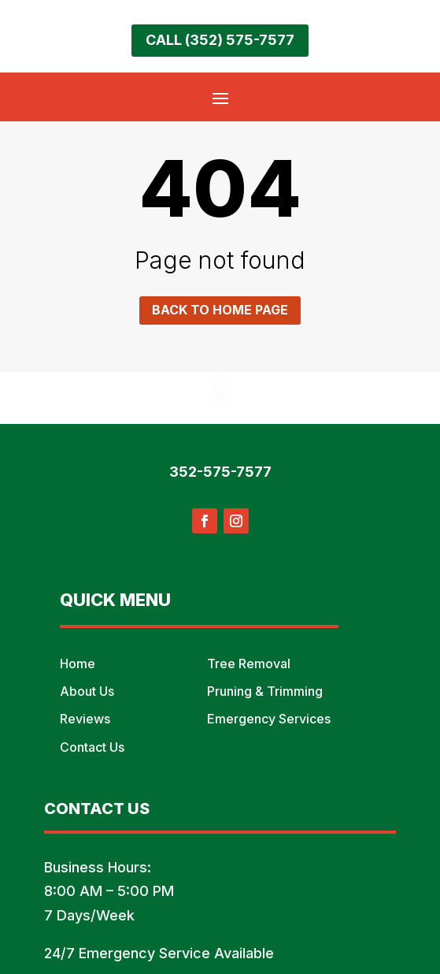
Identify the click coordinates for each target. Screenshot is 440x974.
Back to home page (220, 310)
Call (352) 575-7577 (220, 40)
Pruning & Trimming (265, 691)
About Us (87, 691)
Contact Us (92, 747)
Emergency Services (269, 719)
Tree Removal (248, 663)
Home (77, 663)
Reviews (85, 719)
